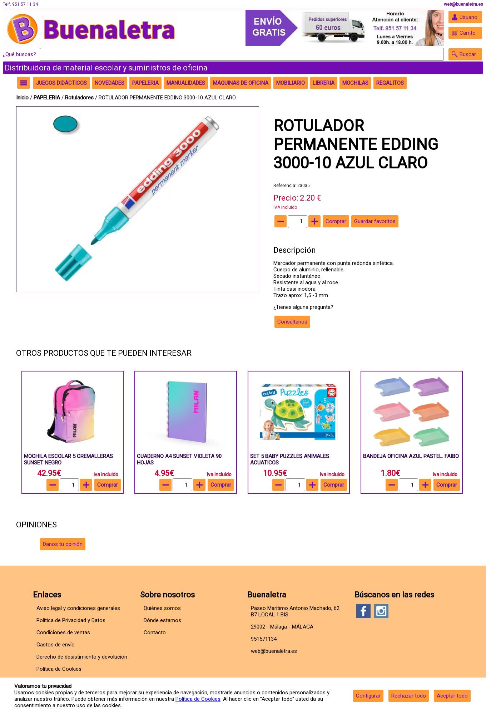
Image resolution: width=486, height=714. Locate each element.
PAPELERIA (47, 97)
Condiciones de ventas (63, 632)
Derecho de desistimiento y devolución (81, 657)
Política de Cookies (197, 699)
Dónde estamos (162, 620)
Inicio (22, 97)
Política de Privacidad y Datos (70, 620)
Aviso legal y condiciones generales (78, 608)
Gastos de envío (55, 644)
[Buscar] (242, 54)
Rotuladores (79, 97)
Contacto (155, 632)
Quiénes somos (162, 608)
